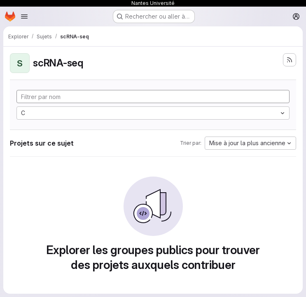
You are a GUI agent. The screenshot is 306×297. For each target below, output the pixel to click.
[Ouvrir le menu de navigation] (24, 16)
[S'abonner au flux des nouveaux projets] (289, 59)
